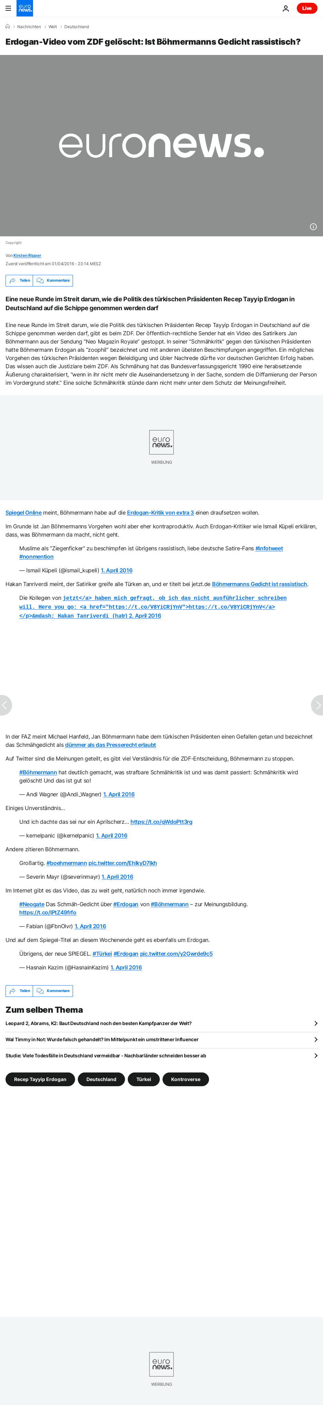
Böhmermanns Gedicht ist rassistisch (259, 584)
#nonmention (36, 556)
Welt (53, 27)
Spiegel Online (24, 512)
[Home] (8, 26)
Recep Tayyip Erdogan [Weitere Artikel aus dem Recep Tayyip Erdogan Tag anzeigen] (40, 1077)
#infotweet (269, 548)
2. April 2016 (145, 614)
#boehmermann (66, 860)
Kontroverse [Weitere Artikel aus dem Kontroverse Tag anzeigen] (185, 1077)
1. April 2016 (116, 570)
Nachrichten (29, 27)
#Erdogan (125, 902)
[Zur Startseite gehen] (25, 8)
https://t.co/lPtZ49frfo (47, 910)
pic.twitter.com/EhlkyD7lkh (122, 860)
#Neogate (31, 902)
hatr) (152, 606)
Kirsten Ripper (27, 255)
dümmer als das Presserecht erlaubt (110, 742)
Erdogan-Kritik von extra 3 (160, 512)
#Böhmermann (38, 770)
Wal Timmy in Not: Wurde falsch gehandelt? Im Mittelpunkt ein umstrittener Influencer (102, 1037)
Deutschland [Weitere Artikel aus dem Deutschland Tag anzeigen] (101, 1077)
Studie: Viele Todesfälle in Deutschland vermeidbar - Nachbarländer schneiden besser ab (106, 1053)
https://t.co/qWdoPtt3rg (161, 819)
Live (307, 8)
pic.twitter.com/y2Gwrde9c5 (176, 951)
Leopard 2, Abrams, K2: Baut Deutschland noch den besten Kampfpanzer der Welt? (98, 1021)
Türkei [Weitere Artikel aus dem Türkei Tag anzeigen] (143, 1077)
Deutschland (76, 27)
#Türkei (102, 951)
